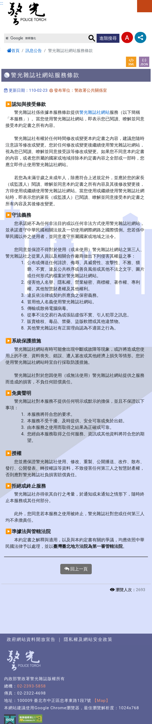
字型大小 (127, 37)
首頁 (13, 50)
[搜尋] (46, 38)
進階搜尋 (108, 38)
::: (1, 3)
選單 (144, 6)
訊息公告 (34, 50)
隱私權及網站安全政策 (88, 679)
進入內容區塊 (13, 3)
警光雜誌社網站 (94, 112)
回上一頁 (76, 569)
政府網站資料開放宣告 (31, 679)
